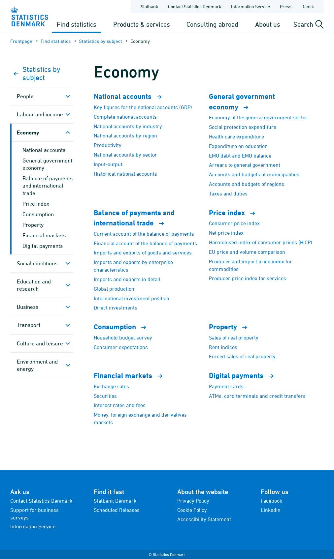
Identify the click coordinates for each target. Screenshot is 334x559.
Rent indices (223, 347)
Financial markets (44, 235)
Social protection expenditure (242, 127)
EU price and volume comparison (247, 252)
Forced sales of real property (242, 356)
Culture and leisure (40, 343)
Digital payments (42, 246)
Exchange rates (111, 386)
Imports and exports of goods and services (143, 252)
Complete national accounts (125, 117)
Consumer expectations (121, 347)
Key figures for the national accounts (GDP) (143, 107)
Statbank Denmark (115, 501)
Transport (28, 325)
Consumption (38, 214)
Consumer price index (234, 223)
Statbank (149, 6)
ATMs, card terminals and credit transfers (257, 396)
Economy (28, 132)
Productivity (107, 145)
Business (27, 307)
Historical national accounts (125, 174)
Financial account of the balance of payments (145, 243)
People (25, 96)
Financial (131, 375)
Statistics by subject (100, 41)
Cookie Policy (192, 510)
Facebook (271, 501)
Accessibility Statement (204, 519)
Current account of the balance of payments (144, 234)
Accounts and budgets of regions (246, 184)
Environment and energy (37, 365)
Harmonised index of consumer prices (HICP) (260, 242)
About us (267, 24)
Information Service (32, 526)
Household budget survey (123, 337)
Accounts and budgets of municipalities (254, 174)
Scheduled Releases (117, 510)
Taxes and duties (228, 193)
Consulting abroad (212, 24)
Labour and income (40, 114)
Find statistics (76, 24)
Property (33, 224)
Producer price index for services (247, 278)
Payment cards (226, 386)
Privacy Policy (193, 501)
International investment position (131, 298)
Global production (114, 289)
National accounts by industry (128, 126)
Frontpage (21, 41)
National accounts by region (125, 135)
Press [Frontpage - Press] (285, 6)
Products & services (141, 24)
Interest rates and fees (120, 405)
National (130, 96)
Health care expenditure (236, 136)
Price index (35, 203)
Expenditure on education (238, 146)
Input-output (108, 164)
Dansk (307, 6)
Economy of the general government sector (258, 117)
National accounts (43, 150)
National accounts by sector (125, 155)
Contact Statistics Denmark (41, 501)
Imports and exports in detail (127, 279)
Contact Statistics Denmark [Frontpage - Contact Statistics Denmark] (194, 6)
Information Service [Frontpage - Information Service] (250, 6)
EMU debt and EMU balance (240, 156)
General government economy (47, 164)
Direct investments (115, 307)
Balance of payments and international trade (47, 185)
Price (235, 213)
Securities (105, 396)
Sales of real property (233, 337)
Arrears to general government (244, 165)
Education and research (34, 285)
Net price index (226, 233)
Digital (244, 375)
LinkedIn (271, 510)
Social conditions (37, 263)
